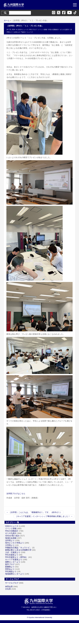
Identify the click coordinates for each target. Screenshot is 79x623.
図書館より (10, 567)
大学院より (10, 545)
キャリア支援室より (13, 559)
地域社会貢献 (10, 538)
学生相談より (10, 571)
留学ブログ (10, 564)
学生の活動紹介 (53, 29)
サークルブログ (11, 583)
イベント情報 (42, 29)
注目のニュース (22, 29)
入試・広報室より (12, 552)
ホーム (7, 20)
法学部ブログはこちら (15, 493)
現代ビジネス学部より (14, 543)
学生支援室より (11, 555)
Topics (23, 32)
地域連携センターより (14, 574)
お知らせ (17, 32)
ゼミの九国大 (64, 29)
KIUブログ (33, 29)
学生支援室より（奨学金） (16, 557)
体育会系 (9, 586)
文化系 (8, 589)
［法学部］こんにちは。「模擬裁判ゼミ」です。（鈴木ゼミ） (34, 512)
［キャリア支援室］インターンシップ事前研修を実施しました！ (43, 516)
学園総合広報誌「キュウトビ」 (18, 547)
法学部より (10, 540)
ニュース (30, 32)
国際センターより (12, 562)
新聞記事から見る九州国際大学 (18, 550)
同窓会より (10, 569)
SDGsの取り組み (12, 536)
